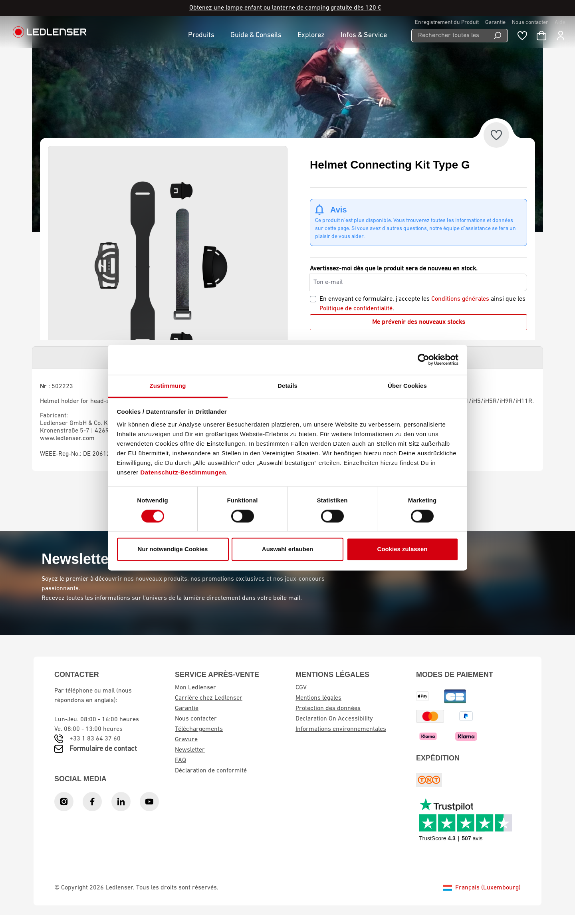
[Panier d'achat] (541, 35)
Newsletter (190, 750)
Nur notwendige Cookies (173, 549)
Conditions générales (460, 299)
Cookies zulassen (402, 549)
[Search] (498, 35)
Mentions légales (318, 698)
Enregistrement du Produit (447, 23)
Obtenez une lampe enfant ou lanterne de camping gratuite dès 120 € (285, 8)
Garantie (495, 23)
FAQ (180, 760)
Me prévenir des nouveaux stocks (418, 322)
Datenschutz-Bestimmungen (183, 472)
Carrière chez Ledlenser (208, 698)
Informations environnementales (340, 729)
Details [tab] (287, 385)
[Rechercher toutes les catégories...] (449, 35)
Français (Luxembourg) (482, 887)
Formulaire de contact (103, 749)
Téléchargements (199, 729)
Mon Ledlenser (195, 688)
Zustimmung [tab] (168, 385)
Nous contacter (530, 23)
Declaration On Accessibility (334, 719)
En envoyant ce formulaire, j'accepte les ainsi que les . (422, 304)
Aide (560, 23)
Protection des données (328, 708)
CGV (301, 688)
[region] (167, 266)
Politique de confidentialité (356, 309)
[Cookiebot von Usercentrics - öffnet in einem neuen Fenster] (423, 359)
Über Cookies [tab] (407, 385)
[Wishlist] (522, 35)
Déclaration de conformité (211, 771)
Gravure (186, 739)
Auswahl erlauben (287, 549)
